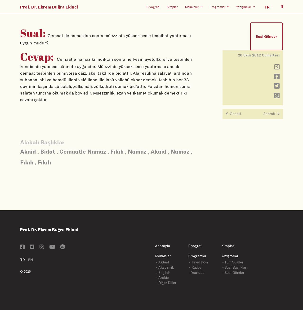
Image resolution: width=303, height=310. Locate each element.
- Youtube (196, 273)
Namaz (137, 151)
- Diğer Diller (166, 283)
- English (163, 273)
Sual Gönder (266, 36)
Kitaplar (172, 7)
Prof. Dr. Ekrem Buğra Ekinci (49, 6)
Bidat (47, 151)
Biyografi (153, 7)
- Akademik (165, 267)
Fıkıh (117, 151)
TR (22, 260)
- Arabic (162, 278)
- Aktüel (162, 262)
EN (30, 260)
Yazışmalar (229, 256)
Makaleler (163, 256)
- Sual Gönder (233, 273)
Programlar (197, 256)
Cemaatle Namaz (82, 151)
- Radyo (195, 267)
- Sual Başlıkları (234, 267)
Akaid (28, 151)
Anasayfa (162, 246)
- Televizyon (198, 262)
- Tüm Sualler (232, 262)
